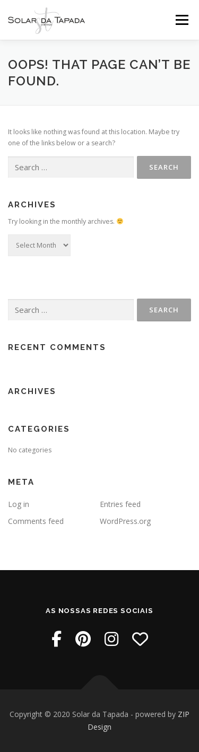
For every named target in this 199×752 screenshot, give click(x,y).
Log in (18, 504)
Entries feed (120, 504)
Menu (181, 19)
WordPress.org (125, 521)
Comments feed (36, 521)
